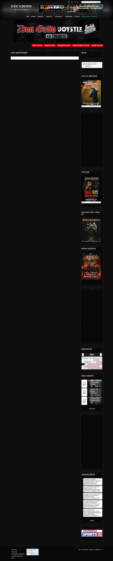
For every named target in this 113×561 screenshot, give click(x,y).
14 (92, 364)
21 (92, 366)
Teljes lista (92, 408)
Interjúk (33, 16)
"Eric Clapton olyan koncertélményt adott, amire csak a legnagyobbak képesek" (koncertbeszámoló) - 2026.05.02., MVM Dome (92, 512)
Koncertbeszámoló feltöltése (81, 45)
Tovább (92, 520)
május (92, 354)
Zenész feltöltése (37, 45)
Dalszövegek (59, 16)
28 (92, 368)
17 (100, 364)
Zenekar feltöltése (50, 45)
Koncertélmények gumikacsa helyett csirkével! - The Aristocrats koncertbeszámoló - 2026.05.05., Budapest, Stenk (92, 489)
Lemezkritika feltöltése (64, 45)
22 (95, 366)
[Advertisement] (91, 139)
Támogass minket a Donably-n (89, 16)
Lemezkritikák (68, 16)
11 (83, 364)
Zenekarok (41, 16)
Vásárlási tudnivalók (17, 556)
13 (89, 364)
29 (95, 368)
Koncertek (49, 16)
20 (89, 366)
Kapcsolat (14, 552)
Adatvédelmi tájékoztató (18, 554)
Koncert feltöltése (97, 45)
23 (98, 366)
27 (89, 368)
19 (86, 366)
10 (100, 362)
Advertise (77, 16)
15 (95, 364)
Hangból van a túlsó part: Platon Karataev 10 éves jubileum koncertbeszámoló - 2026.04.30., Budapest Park (93, 496)
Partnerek (14, 549)
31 (100, 368)
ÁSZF (13, 558)
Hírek (27, 16)
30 (98, 368)
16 (98, 364)
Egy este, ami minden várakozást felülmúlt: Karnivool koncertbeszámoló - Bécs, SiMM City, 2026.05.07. (92, 481)
